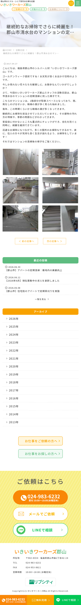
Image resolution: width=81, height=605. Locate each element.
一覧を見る (40, 299)
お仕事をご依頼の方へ (41, 441)
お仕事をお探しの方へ (41, 453)
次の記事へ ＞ (54, 241)
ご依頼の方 (19, 9)
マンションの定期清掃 (27, 96)
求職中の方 (37, 9)
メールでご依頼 (42, 513)
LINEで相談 (42, 529)
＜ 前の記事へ (26, 241)
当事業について (57, 9)
